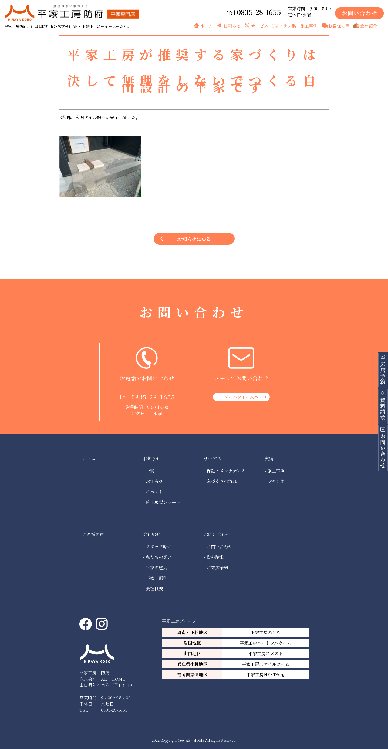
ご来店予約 (217, 568)
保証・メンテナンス (226, 471)
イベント (154, 492)
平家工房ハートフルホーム (265, 643)
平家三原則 (156, 578)
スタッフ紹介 (159, 546)
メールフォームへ (241, 397)
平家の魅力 (156, 568)
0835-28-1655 (259, 12)
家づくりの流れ (222, 481)
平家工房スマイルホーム (265, 664)
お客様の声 (339, 26)
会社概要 (154, 589)
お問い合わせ (219, 546)
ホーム (206, 26)
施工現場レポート (163, 502)
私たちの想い (159, 557)
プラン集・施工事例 (298, 26)
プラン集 (276, 481)
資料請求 (215, 557)
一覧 (150, 471)
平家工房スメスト (265, 653)
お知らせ (232, 26)
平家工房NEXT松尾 (266, 674)
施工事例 (276, 471)
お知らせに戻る (194, 238)
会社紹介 (368, 26)
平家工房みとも (266, 632)
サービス (259, 26)
